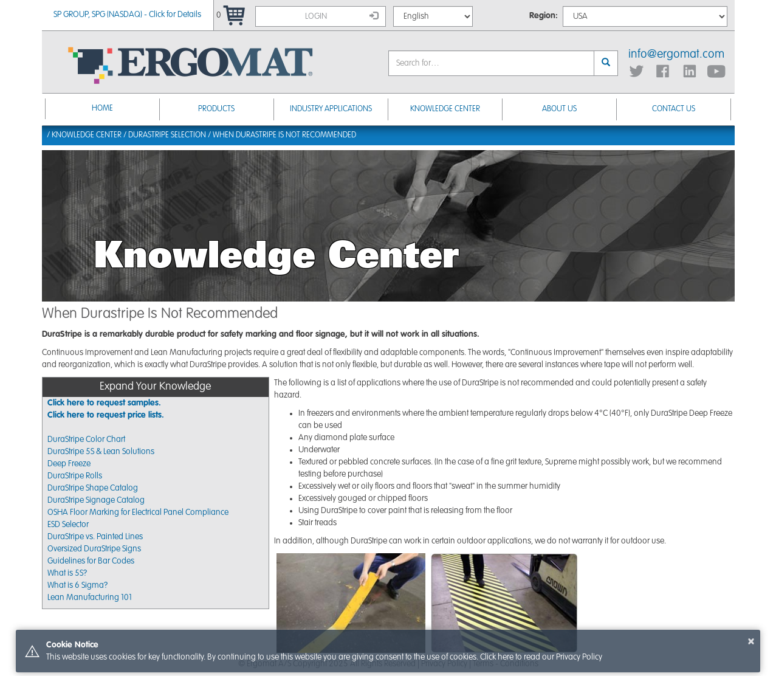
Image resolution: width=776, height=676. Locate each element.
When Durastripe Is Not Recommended (284, 135)
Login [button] (341, 16)
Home (102, 108)
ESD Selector (68, 524)
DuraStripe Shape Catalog (92, 488)
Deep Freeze (69, 464)
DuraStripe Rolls (74, 476)
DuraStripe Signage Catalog (96, 500)
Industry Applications (331, 109)
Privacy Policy (579, 657)
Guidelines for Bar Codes (90, 561)
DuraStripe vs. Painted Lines (95, 537)
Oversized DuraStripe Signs (94, 549)
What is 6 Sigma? (77, 585)
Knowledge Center (445, 109)
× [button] (751, 641)
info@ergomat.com (676, 55)
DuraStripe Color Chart (86, 439)
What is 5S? (67, 573)
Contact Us (673, 109)
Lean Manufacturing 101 (89, 597)
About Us (559, 109)
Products (216, 109)
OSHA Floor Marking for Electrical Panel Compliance (137, 512)
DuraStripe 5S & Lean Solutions (100, 451)
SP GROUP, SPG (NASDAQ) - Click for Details (127, 14)
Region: (543, 16)
